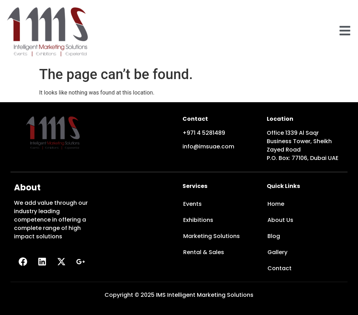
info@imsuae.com (208, 146)
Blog (273, 236)
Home (275, 204)
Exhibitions (198, 220)
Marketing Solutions (211, 236)
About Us (280, 220)
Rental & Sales (203, 252)
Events (192, 204)
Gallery (277, 252)
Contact (279, 268)
